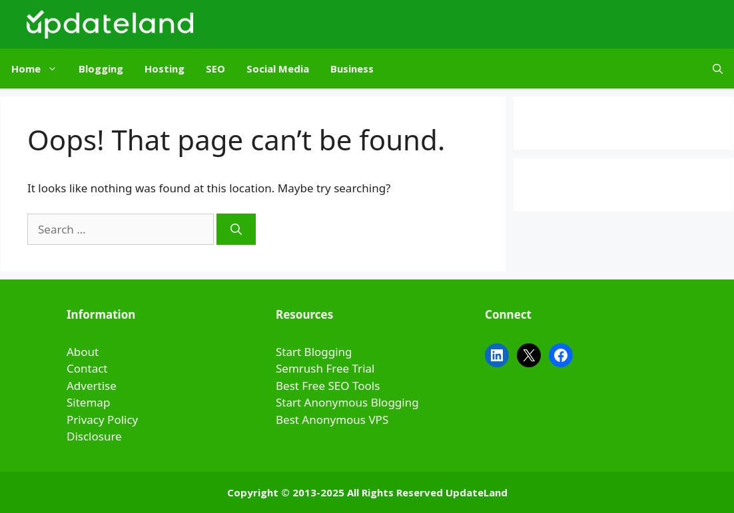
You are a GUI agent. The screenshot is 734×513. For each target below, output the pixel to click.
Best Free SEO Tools (328, 385)
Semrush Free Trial (325, 368)
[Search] (236, 230)
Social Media (277, 68)
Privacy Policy (102, 419)
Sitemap (88, 402)
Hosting (164, 68)
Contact (87, 368)
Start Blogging (314, 351)
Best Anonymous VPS (332, 419)
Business (352, 68)
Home (39, 68)
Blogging (101, 68)
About (83, 351)
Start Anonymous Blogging (347, 402)
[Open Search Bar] (717, 68)
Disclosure (94, 436)
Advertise (92, 385)
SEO (215, 68)
